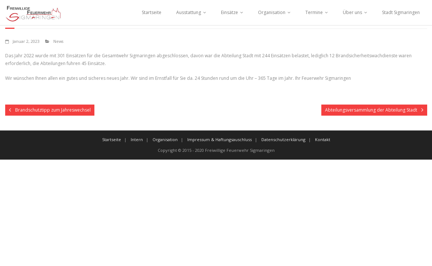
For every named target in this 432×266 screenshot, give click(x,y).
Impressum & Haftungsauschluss (219, 139)
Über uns (352, 12)
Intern (137, 139)
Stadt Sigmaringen (401, 12)
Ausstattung (188, 12)
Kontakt (322, 139)
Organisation (271, 12)
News (58, 41)
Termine (314, 12)
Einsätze (229, 12)
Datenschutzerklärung (283, 139)
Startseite (151, 12)
